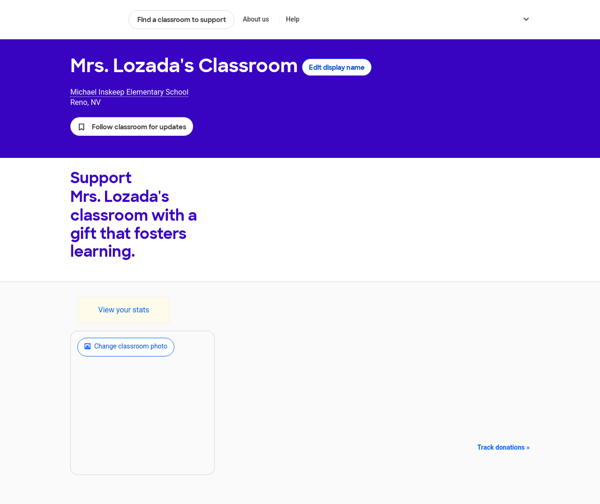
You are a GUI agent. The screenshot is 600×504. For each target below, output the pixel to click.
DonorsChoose (95, 19)
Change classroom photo (125, 347)
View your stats (123, 309)
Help (293, 19)
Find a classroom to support (181, 19)
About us (256, 19)
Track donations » (503, 447)
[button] (131, 126)
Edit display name (337, 67)
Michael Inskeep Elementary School (129, 92)
